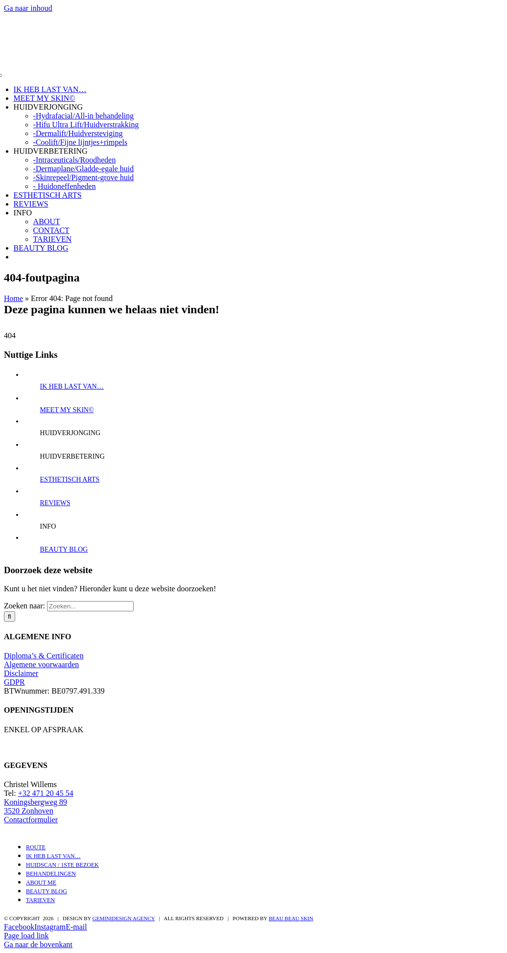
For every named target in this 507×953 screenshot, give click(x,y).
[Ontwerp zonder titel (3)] (253, 59)
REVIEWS (31, 204)
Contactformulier (31, 819)
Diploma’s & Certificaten (44, 655)
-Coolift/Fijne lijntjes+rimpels (80, 142)
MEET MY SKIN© (44, 98)
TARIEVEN (52, 239)
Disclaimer (21, 673)
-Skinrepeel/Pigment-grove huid (83, 177)
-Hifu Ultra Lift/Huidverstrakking (86, 124)
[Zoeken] (9, 616)
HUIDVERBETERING (51, 151)
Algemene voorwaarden (41, 664)
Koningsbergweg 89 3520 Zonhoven (35, 806)
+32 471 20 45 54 (45, 793)
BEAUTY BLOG (41, 248)
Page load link (26, 935)
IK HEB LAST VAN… (50, 89)
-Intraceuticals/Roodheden (74, 160)
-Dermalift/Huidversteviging (78, 133)
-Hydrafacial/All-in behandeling (83, 116)
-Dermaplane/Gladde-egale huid (83, 168)
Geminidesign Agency (123, 918)
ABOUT (46, 221)
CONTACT (51, 230)
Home (13, 298)
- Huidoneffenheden (64, 186)
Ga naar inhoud (28, 8)
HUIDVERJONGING (48, 107)
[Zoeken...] (90, 606)
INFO (23, 213)
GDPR (14, 682)
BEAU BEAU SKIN (291, 918)
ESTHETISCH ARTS (48, 195)
